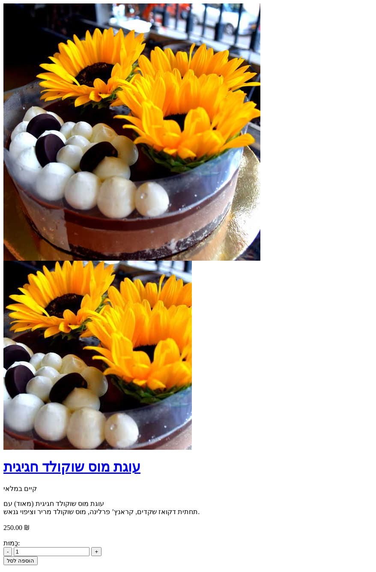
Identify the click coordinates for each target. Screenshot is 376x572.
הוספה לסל (20, 560)
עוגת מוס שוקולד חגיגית (71, 467)
